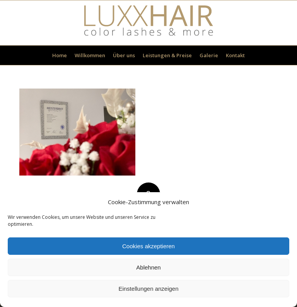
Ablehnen (148, 267)
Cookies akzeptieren (148, 246)
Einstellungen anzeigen (148, 288)
